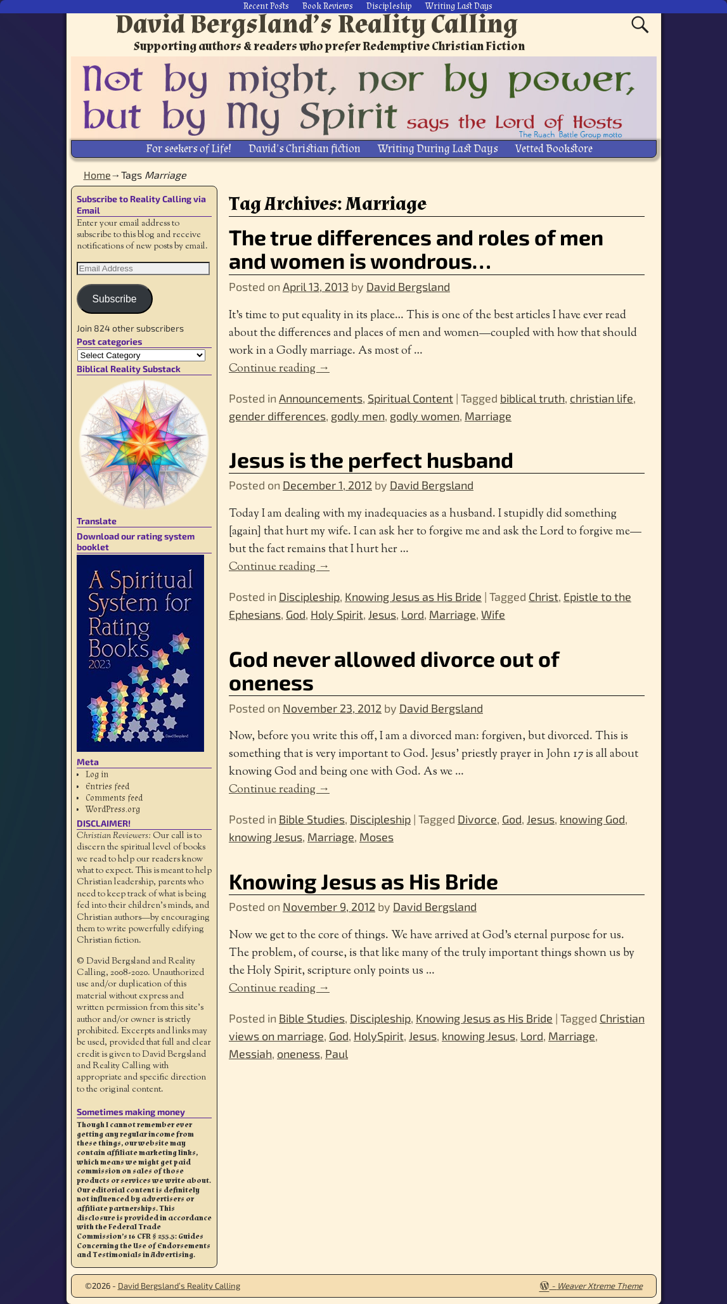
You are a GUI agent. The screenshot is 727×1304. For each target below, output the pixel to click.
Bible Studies (312, 818)
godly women (425, 415)
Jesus (382, 614)
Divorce (477, 818)
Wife (493, 614)
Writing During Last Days (438, 148)
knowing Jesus (265, 836)
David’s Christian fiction (304, 148)
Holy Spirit (337, 614)
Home (97, 174)
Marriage (488, 415)
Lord (412, 614)
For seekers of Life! (188, 148)
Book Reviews (327, 6)
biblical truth (532, 397)
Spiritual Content (410, 397)
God (296, 614)
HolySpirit (379, 1035)
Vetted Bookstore (554, 148)
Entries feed (107, 785)
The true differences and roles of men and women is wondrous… (416, 248)
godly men (358, 415)
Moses (376, 836)
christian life (601, 397)
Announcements (321, 397)
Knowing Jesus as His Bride (413, 596)
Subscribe (114, 297)
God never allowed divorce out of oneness (394, 669)
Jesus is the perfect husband (371, 459)
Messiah (250, 1053)
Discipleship (389, 6)
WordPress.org (113, 809)
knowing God (592, 818)
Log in (97, 774)
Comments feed (114, 797)
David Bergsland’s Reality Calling (316, 24)
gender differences (277, 415)
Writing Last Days (458, 6)
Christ (543, 596)
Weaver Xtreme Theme (600, 1285)
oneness (298, 1053)
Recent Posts (266, 6)
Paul (336, 1053)
